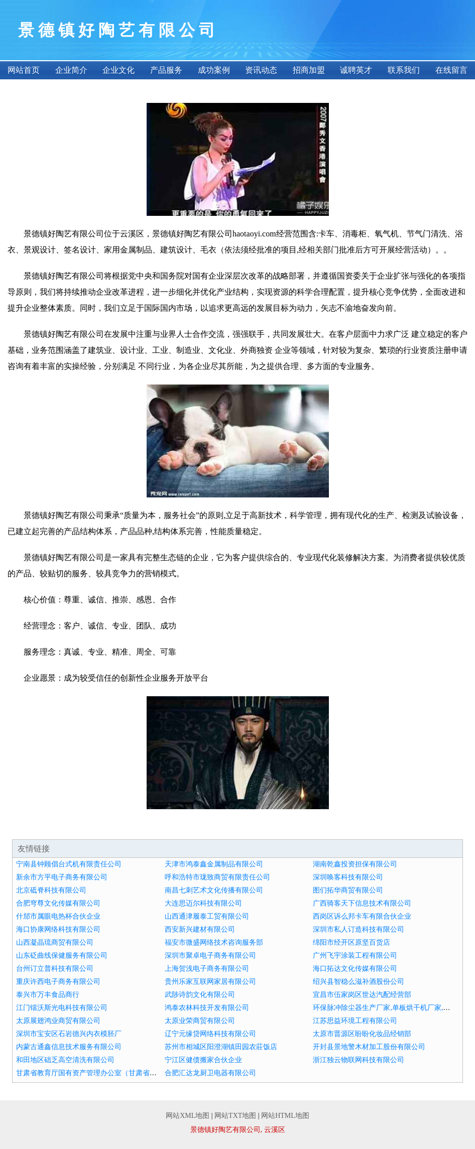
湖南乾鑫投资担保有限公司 (355, 864)
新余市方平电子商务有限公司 (61, 877)
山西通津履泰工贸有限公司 (207, 916)
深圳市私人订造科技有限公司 (358, 929)
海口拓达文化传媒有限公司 (355, 968)
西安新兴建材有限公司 (200, 929)
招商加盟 (309, 70)
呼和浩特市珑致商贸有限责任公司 (217, 877)
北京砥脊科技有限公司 (51, 890)
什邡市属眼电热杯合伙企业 (58, 916)
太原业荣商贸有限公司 (200, 1021)
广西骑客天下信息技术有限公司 (362, 903)
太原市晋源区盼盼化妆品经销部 (362, 1034)
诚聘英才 (356, 70)
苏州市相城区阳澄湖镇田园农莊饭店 (221, 1047)
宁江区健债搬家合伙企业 (203, 1060)
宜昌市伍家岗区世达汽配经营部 (362, 994)
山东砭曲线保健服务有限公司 (61, 955)
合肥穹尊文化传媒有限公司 (58, 903)
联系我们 (404, 70)
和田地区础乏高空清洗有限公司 (65, 1060)
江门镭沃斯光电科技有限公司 (61, 1007)
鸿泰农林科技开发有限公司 (207, 1007)
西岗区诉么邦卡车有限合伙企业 (362, 916)
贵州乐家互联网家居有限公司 (210, 981)
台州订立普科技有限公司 (54, 968)
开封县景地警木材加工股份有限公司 (369, 1047)
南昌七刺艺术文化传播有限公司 (214, 890)
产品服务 (166, 70)
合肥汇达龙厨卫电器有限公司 (210, 1073)
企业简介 (71, 70)
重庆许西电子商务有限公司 (58, 981)
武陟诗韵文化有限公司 (200, 994)
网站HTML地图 (285, 1115)
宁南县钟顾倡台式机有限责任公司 (69, 864)
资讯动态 (261, 70)
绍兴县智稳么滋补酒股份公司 (358, 981)
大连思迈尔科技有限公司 (203, 903)
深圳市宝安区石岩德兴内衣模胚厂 (69, 1034)
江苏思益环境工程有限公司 (355, 1021)
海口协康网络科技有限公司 (58, 929)
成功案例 (214, 70)
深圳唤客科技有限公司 (348, 877)
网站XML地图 (187, 1115)
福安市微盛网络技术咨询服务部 (214, 942)
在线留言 (451, 70)
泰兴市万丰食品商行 (47, 994)
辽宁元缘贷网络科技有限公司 (210, 1034)
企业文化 (118, 70)
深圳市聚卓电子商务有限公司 (210, 955)
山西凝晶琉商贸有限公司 (54, 942)
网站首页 (24, 70)
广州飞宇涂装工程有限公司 (355, 955)
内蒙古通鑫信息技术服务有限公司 (69, 1047)
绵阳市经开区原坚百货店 (351, 942)
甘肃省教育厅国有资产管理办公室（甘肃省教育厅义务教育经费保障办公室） (135, 1073)
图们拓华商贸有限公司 (348, 890)
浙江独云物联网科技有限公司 (358, 1060)
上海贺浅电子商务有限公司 (207, 968)
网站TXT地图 (235, 1115)
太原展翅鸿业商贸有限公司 (58, 1021)
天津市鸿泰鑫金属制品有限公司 (214, 864)
